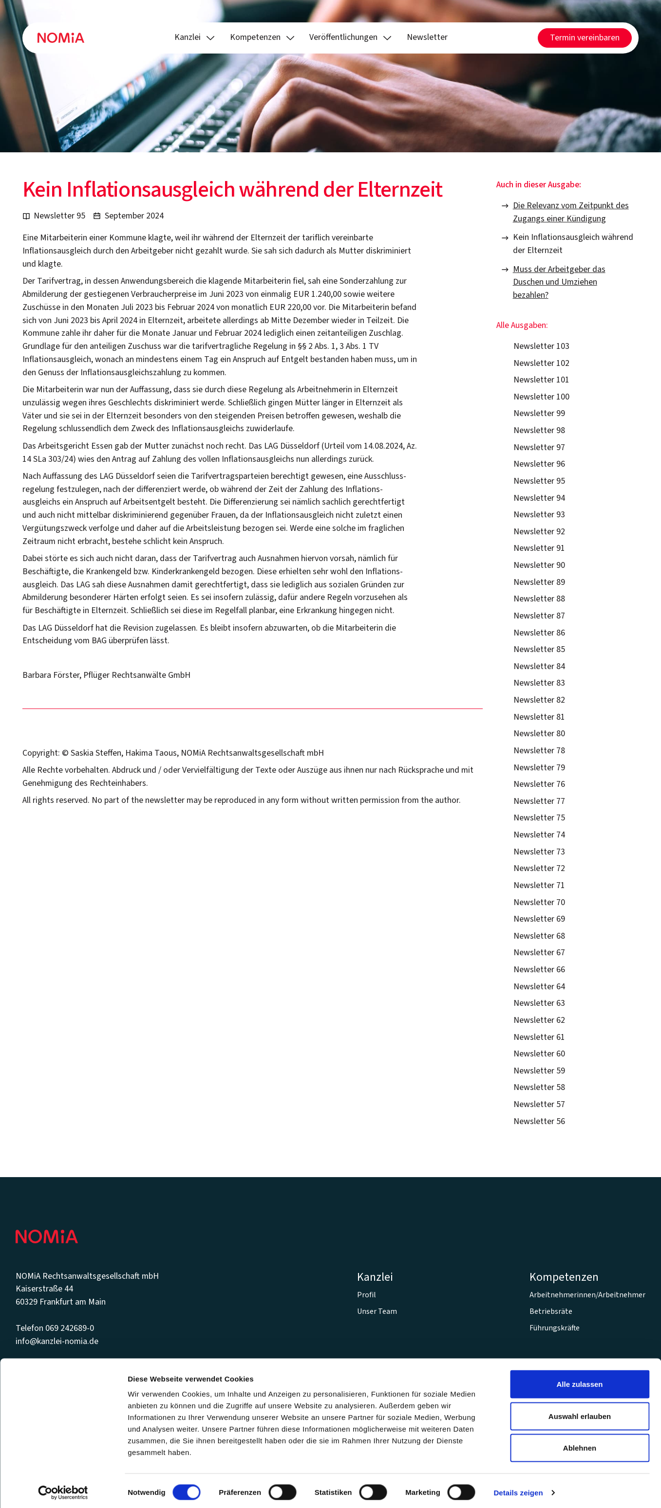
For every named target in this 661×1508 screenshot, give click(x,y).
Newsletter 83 (539, 683)
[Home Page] (61, 38)
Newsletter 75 (539, 818)
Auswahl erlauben (579, 1412)
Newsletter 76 (539, 784)
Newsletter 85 (539, 649)
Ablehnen (579, 1444)
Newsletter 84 (539, 666)
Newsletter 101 (541, 380)
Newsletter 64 (539, 987)
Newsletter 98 (539, 430)
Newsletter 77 (539, 801)
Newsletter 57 (539, 1104)
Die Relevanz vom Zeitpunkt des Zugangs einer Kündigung (571, 212)
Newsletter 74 (539, 835)
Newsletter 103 (541, 346)
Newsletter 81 (539, 717)
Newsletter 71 (539, 885)
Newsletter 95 (539, 481)
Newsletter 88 (539, 599)
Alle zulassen (579, 1380)
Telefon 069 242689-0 (55, 1328)
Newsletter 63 (539, 1003)
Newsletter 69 (539, 919)
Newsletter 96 (539, 464)
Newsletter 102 (541, 363)
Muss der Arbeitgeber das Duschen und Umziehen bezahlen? (559, 282)
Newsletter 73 (539, 852)
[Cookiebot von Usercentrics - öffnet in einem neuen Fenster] (63, 1489)
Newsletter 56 (539, 1121)
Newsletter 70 (539, 902)
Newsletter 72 (539, 868)
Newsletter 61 (539, 1037)
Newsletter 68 (539, 936)
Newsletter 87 (539, 616)
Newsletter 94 (539, 498)
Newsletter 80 (539, 733)
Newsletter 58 (539, 1087)
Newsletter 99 (539, 413)
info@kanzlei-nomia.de (57, 1341)
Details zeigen (518, 1489)
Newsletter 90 (539, 565)
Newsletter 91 (539, 548)
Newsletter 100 (541, 397)
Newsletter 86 (539, 633)
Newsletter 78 (539, 751)
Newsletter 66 (539, 969)
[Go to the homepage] (47, 1236)
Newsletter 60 (539, 1054)
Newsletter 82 (539, 700)
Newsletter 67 (539, 952)
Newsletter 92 (539, 532)
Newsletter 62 (539, 1020)
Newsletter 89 (539, 582)
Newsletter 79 (539, 768)
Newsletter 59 (539, 1071)
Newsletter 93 (539, 515)
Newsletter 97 (539, 447)
